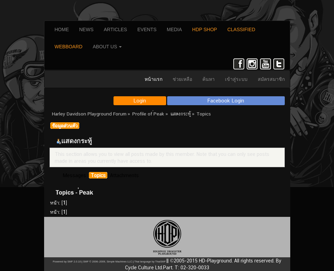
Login (139, 100)
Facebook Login (226, 100)
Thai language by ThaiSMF (150, 261)
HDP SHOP (204, 29)
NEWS (86, 29)
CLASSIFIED (241, 29)
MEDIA (174, 29)
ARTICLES (115, 29)
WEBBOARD (69, 46)
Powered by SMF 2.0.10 (67, 261)
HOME (62, 29)
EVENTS (147, 29)
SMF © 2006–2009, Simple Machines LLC (107, 261)
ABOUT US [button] (107, 46)
